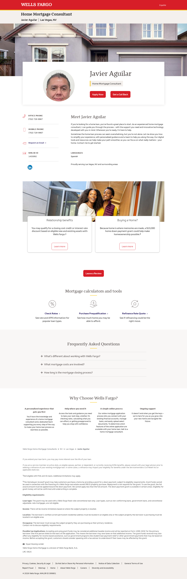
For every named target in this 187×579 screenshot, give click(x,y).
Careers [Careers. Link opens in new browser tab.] (83, 568)
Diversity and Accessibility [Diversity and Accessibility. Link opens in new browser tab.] (103, 568)
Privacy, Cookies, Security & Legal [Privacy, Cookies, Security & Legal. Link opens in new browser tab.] (36, 563)
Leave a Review (94, 273)
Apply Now (97, 94)
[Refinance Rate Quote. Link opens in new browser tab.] (134, 306)
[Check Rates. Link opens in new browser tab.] (52, 306)
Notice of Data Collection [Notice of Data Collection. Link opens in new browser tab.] (109, 563)
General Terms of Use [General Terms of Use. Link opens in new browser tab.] (133, 563)
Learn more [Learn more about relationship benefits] (59, 246)
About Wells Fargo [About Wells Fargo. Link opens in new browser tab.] (67, 568)
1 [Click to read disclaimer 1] (65, 233)
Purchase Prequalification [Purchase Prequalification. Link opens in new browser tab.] (92, 313)
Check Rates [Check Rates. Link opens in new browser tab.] (51, 313)
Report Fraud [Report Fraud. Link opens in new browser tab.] (27, 568)
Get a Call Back (120, 94)
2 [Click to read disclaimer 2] (140, 233)
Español (162, 5)
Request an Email (36, 143)
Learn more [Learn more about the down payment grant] (127, 246)
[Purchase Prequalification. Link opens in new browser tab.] (93, 306)
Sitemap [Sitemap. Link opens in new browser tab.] (41, 568)
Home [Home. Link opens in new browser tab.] (52, 568)
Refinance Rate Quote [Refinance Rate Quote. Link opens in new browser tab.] (134, 313)
